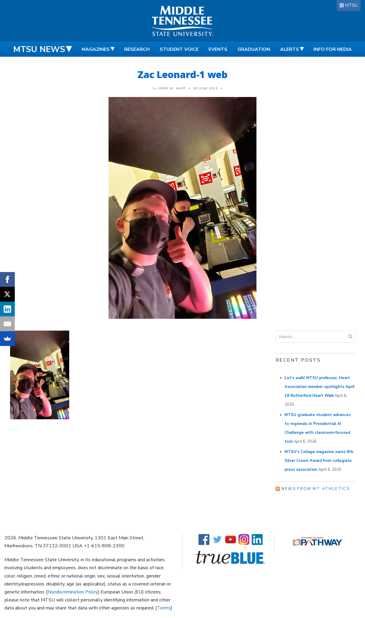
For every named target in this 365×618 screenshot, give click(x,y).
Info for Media (333, 49)
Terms (164, 608)
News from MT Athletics (316, 488)
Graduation (254, 49)
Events (218, 49)
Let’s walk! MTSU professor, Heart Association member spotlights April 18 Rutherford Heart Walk (319, 386)
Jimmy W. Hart (172, 88)
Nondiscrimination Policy (73, 592)
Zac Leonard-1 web (182, 74)
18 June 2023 (205, 88)
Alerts (289, 49)
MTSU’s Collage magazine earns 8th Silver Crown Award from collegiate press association (319, 460)
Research (137, 49)
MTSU (351, 5)
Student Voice (179, 49)
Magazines (96, 49)
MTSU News (39, 49)
